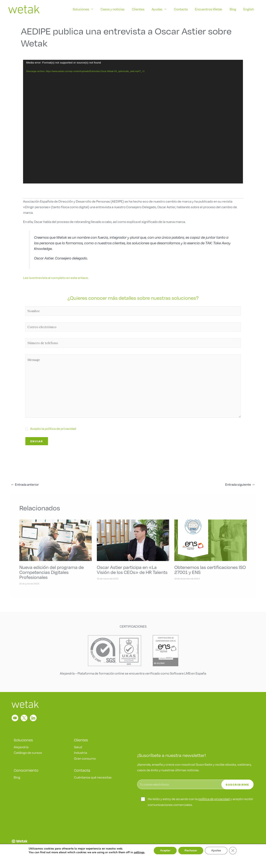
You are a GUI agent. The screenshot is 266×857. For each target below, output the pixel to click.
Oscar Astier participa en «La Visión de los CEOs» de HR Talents (132, 569)
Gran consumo (85, 758)
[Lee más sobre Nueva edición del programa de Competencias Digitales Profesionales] (55, 540)
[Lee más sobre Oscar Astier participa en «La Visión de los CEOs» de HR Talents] (133, 540)
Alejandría (21, 747)
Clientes (140, 9)
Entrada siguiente (240, 484)
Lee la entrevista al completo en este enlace (55, 277)
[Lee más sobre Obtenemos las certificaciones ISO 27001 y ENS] (210, 540)
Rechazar (191, 850)
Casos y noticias (115, 9)
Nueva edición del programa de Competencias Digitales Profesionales (51, 572)
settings (139, 852)
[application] (133, 121)
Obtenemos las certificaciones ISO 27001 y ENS (210, 569)
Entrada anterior (25, 484)
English (249, 9)
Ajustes (216, 850)
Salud (78, 747)
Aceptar (165, 850)
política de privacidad (214, 799)
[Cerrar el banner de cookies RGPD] (232, 850)
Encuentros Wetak (209, 9)
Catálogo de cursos (28, 752)
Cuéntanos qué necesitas (93, 777)
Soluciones (83, 9)
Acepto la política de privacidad (53, 428)
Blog (233, 9)
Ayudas (158, 9)
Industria (80, 752)
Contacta (182, 9)
